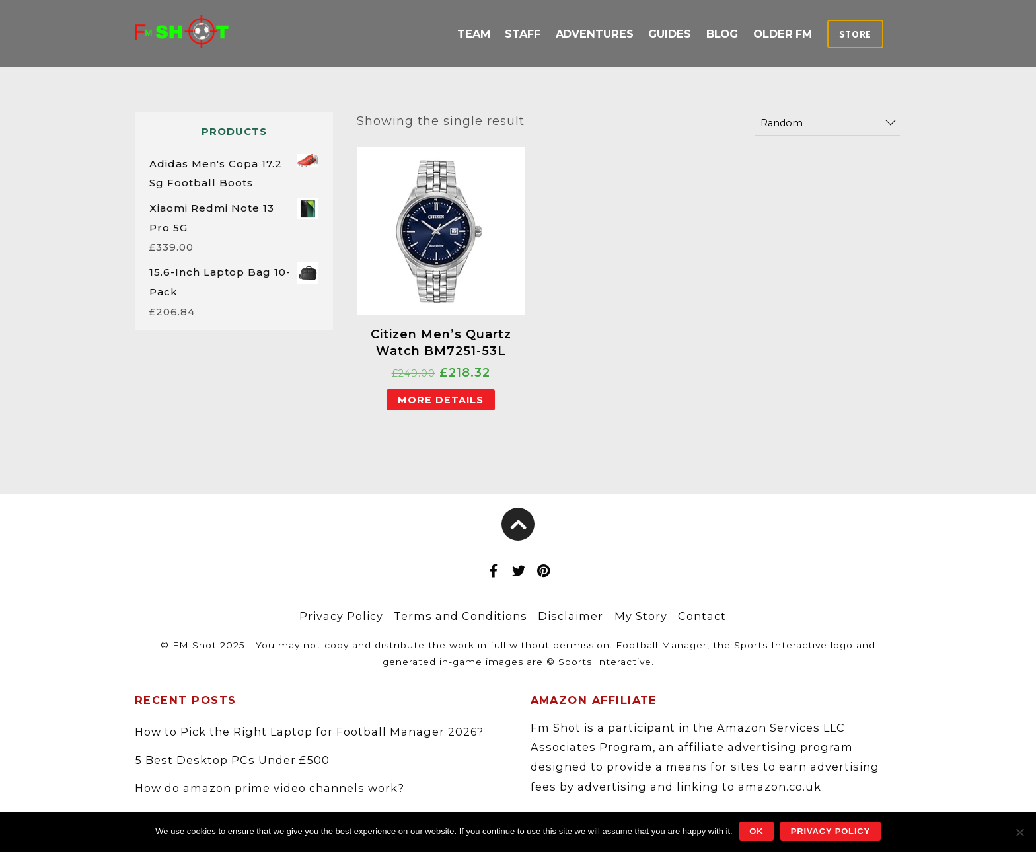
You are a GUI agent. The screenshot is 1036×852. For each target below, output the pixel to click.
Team (473, 33)
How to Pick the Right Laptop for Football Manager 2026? (309, 731)
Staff (522, 33)
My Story (640, 616)
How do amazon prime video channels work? (269, 787)
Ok (756, 831)
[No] (1019, 832)
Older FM (782, 33)
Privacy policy (830, 831)
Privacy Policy (341, 616)
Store (855, 34)
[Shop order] (827, 124)
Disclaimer (570, 616)
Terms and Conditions (460, 616)
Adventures (595, 33)
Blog (722, 33)
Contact (702, 616)
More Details (440, 400)
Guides (669, 33)
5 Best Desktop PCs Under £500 (232, 760)
